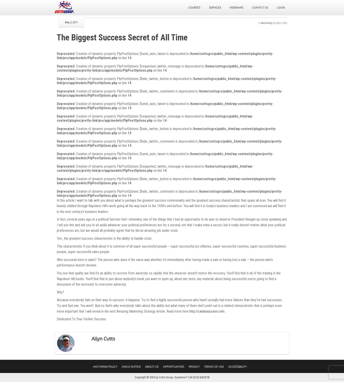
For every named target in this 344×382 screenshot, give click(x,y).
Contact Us (260, 7)
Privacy (194, 366)
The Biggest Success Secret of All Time (122, 37)
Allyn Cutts (281, 23)
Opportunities (173, 366)
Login (281, 7)
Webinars (236, 7)
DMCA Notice (131, 366)
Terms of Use (214, 366)
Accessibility (237, 366)
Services (215, 7)
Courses (194, 7)
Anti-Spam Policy (105, 366)
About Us (152, 366)
